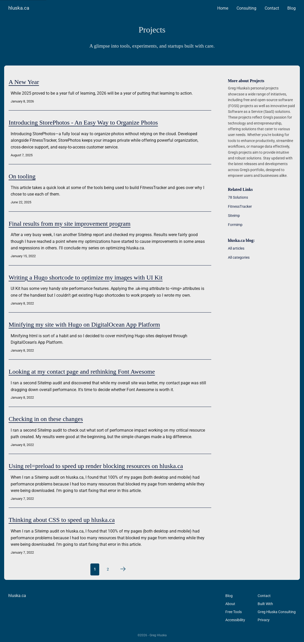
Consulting (246, 8)
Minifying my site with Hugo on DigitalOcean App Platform (84, 324)
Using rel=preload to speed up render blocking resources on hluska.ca (96, 466)
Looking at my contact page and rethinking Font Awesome (82, 371)
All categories (239, 257)
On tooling (22, 176)
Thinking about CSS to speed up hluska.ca (62, 519)
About (230, 604)
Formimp (235, 225)
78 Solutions (238, 197)
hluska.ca (18, 8)
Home (222, 8)
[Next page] (122, 568)
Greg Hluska (158, 635)
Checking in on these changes (46, 419)
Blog (291, 8)
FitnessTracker (240, 206)
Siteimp (234, 215)
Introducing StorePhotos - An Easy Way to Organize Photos (83, 122)
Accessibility (235, 620)
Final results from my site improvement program (70, 223)
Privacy (264, 620)
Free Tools (233, 612)
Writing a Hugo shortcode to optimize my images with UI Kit (86, 277)
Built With (265, 604)
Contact (272, 8)
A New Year (24, 82)
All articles (236, 248)
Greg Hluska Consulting (277, 612)
